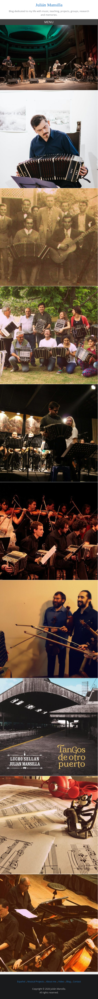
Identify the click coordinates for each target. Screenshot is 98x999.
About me (51, 981)
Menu (49, 22)
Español (21, 981)
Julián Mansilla (49, 5)
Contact (77, 981)
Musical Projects (35, 981)
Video (61, 981)
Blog (68, 981)
